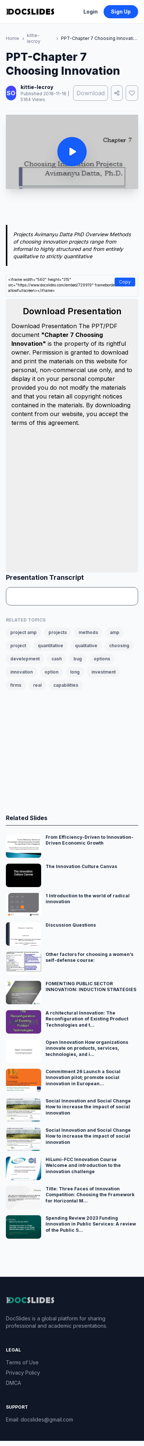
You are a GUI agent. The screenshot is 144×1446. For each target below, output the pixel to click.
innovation (21, 672)
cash (56, 658)
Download (90, 93)
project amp (23, 632)
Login (90, 11)
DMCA (13, 1383)
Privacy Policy (23, 1372)
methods (88, 632)
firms (15, 685)
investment (103, 672)
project (18, 645)
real (37, 685)
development (25, 658)
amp (114, 632)
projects (57, 632)
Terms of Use (22, 1362)
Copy (125, 282)
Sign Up (121, 11)
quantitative (50, 645)
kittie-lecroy (33, 38)
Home (12, 38)
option (51, 672)
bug (77, 658)
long (75, 672)
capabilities (65, 685)
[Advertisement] (72, 208)
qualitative (86, 645)
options (102, 658)
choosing (119, 645)
